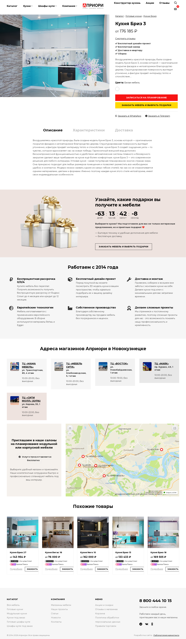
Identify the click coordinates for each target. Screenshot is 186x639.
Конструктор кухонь (127, 3)
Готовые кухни (134, 16)
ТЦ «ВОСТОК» (119, 363)
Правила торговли (105, 626)
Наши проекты (59, 609)
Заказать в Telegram (157, 116)
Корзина (100, 613)
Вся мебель (13, 605)
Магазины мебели (61, 605)
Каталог (12, 6)
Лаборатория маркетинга (166, 635)
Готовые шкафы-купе (18, 621)
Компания (68, 6)
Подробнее (16, 569)
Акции (150, 3)
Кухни (27, 6)
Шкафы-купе (46, 6)
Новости (56, 617)
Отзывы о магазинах (106, 609)
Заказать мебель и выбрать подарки (146, 105)
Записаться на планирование (146, 97)
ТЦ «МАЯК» (161, 363)
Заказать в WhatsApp (128, 116)
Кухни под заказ (16, 617)
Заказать (32, 569)
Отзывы (164, 3)
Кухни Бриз (150, 16)
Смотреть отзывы (125, 38)
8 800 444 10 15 (155, 600)
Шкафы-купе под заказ (20, 626)
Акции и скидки (104, 605)
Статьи (54, 613)
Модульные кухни (17, 613)
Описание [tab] (53, 130)
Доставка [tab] (124, 130)
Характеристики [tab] (89, 130)
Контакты (56, 621)
